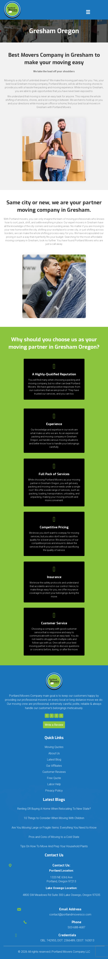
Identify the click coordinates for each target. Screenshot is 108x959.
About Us (54, 753)
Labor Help (54, 784)
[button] (47, 716)
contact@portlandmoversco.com (70, 914)
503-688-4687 (76, 927)
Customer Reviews (54, 772)
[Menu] (88, 12)
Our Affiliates (54, 765)
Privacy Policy (54, 790)
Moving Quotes (54, 747)
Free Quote (54, 778)
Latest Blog (54, 759)
